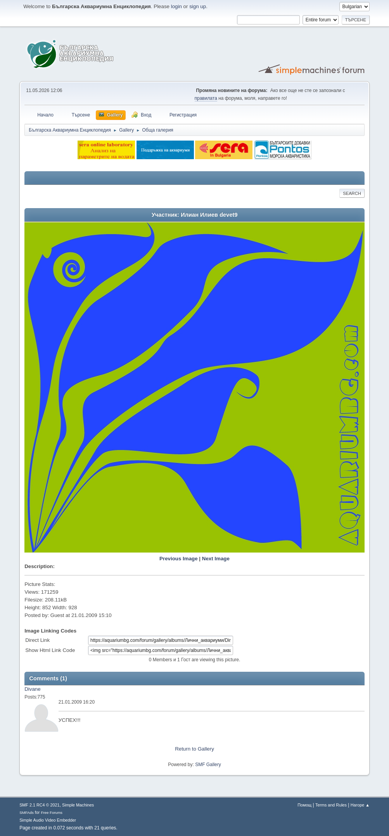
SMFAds (26, 812)
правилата (206, 98)
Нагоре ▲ (360, 805)
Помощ (304, 805)
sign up (197, 6)
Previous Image (178, 558)
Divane (32, 689)
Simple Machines (78, 805)
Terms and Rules (331, 805)
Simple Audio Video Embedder (47, 820)
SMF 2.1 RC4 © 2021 (39, 805)
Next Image (216, 558)
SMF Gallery (208, 764)
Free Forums (51, 812)
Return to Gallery (194, 749)
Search (352, 193)
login (176, 6)
